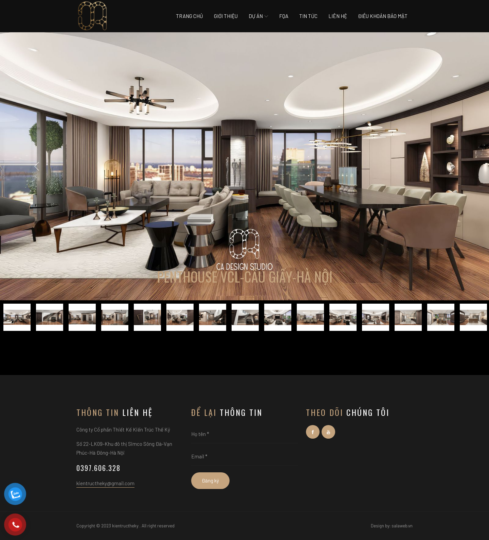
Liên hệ (337, 16)
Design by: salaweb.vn (392, 525)
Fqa (283, 16)
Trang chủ (189, 16)
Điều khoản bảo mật (383, 16)
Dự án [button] (258, 16)
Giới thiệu (226, 16)
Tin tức (308, 16)
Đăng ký (210, 480)
